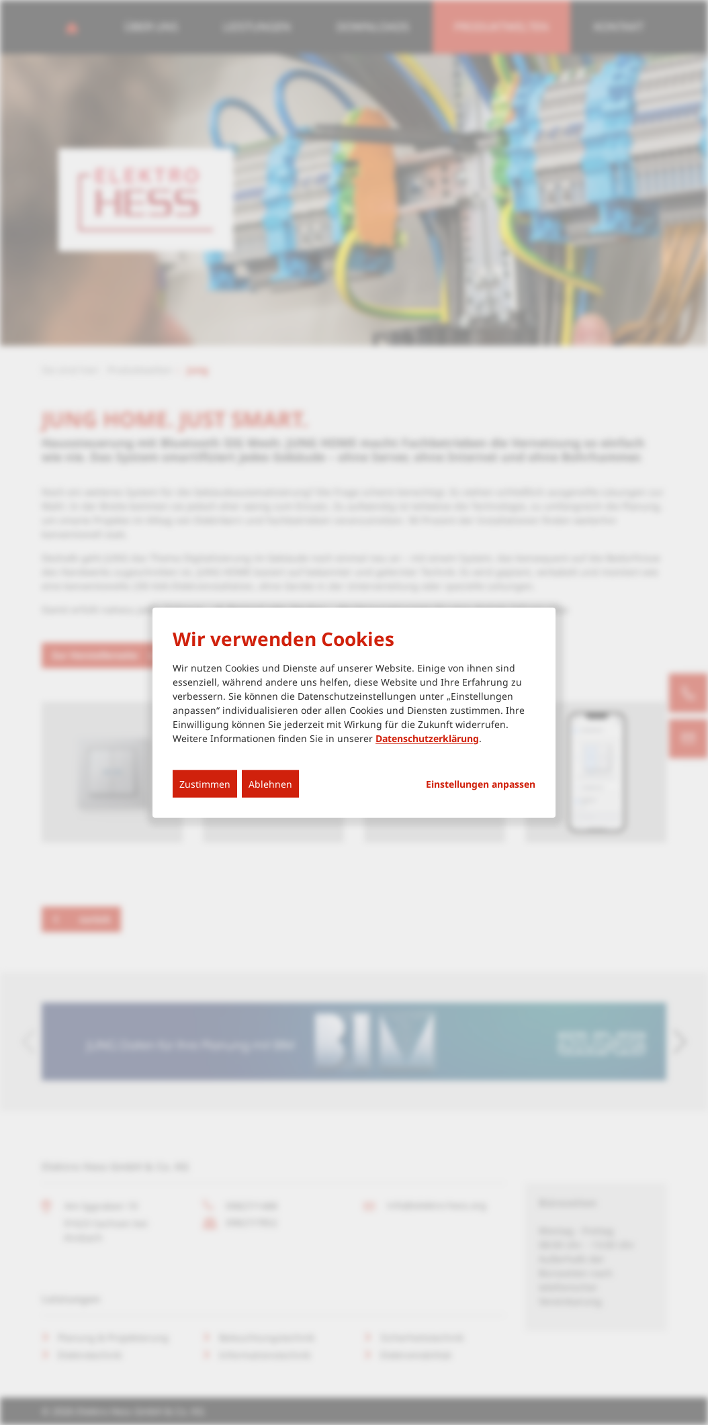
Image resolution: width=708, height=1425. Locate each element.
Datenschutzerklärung (427, 737)
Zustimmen (204, 783)
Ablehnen (270, 783)
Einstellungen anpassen (480, 783)
